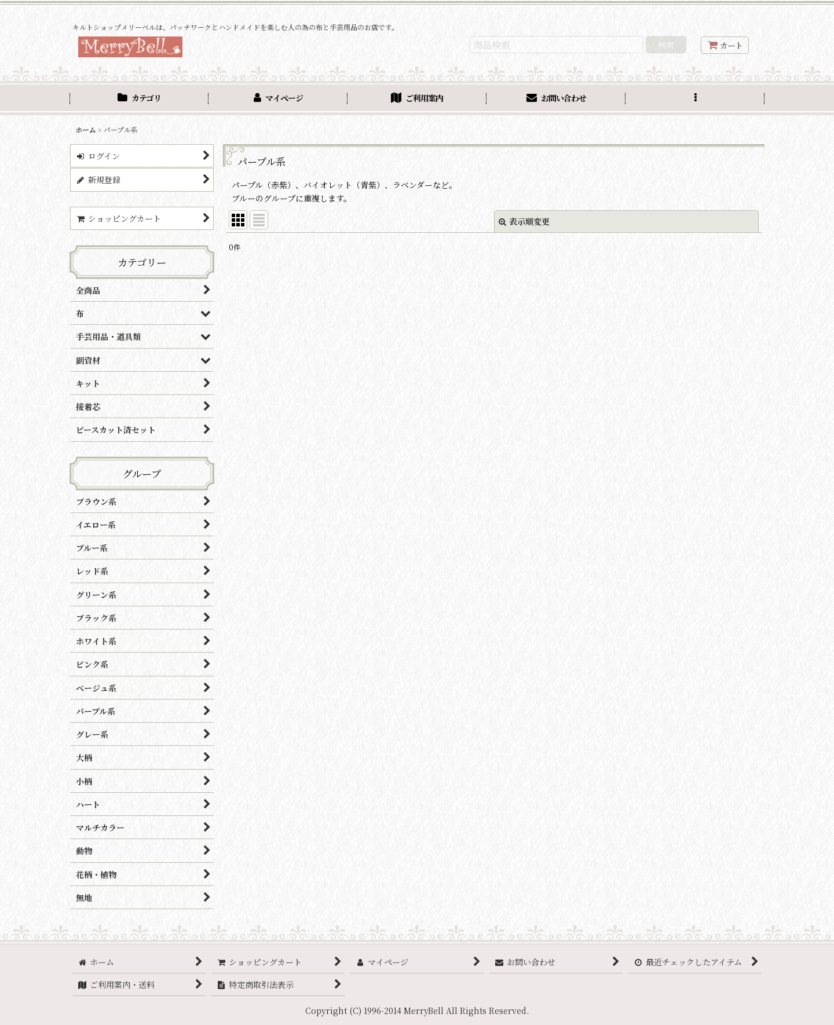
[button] (695, 99)
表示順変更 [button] (524, 221)
